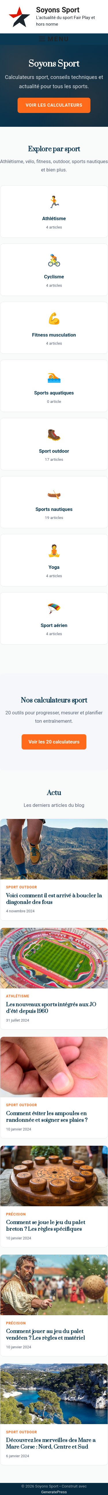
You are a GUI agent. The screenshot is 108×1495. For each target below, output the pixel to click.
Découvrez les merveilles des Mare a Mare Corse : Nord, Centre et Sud (51, 1443)
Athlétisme (17, 996)
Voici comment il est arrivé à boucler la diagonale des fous (54, 899)
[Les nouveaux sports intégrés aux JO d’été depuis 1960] (54, 958)
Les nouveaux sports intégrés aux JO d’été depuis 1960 (51, 1008)
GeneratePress (54, 1492)
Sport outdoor (21, 887)
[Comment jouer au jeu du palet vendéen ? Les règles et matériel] (54, 1285)
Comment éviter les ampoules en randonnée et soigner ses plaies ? (47, 1117)
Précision (16, 1214)
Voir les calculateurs (54, 105)
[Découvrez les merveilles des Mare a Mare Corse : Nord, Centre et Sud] (54, 1394)
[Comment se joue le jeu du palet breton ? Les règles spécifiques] (54, 1176)
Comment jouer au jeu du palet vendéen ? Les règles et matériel (45, 1334)
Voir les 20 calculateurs (54, 742)
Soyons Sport (57, 10)
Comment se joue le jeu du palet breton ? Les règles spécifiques (45, 1225)
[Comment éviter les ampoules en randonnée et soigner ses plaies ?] (54, 1067)
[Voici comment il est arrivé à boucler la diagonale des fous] (54, 849)
